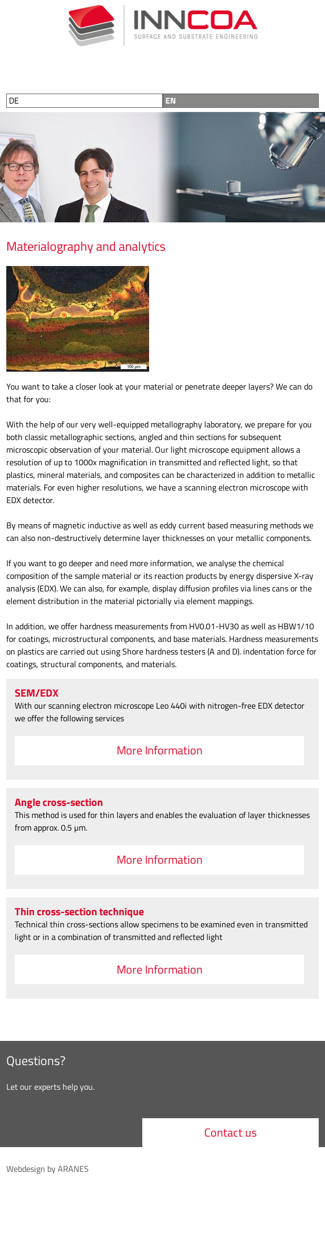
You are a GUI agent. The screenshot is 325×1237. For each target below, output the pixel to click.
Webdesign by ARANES (47, 1168)
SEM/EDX (36, 692)
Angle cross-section (59, 802)
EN (170, 100)
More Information (160, 750)
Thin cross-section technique (79, 911)
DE (14, 100)
